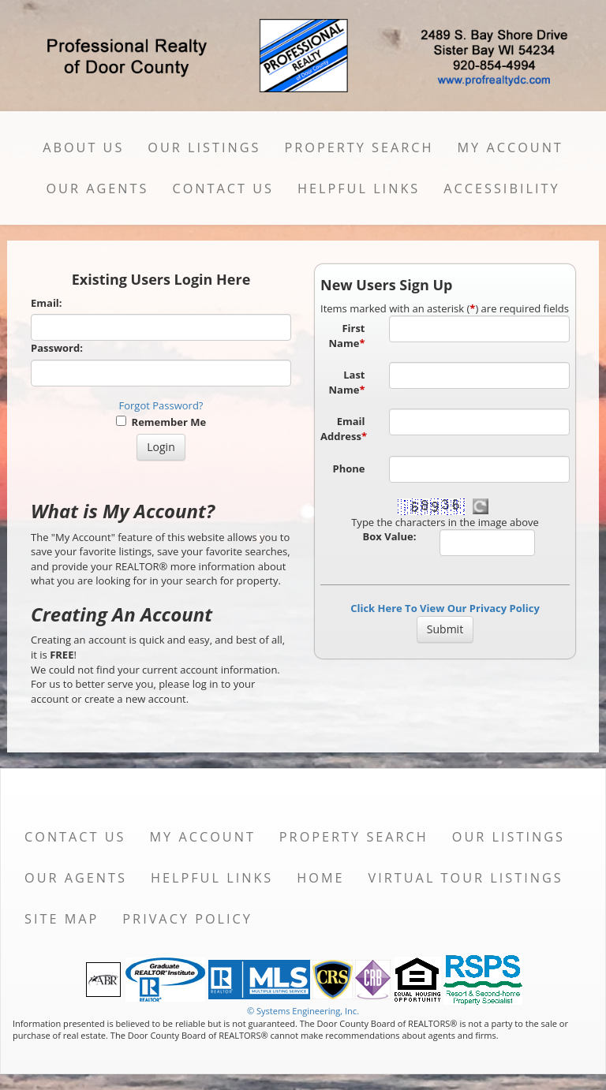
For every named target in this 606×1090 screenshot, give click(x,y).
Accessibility (501, 188)
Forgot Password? (161, 405)
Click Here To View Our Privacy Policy (445, 608)
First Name (347, 335)
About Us (83, 147)
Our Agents (97, 188)
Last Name (347, 382)
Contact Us (223, 188)
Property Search (358, 147)
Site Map (61, 919)
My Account (510, 147)
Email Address (343, 428)
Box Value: (390, 536)
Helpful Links (358, 188)
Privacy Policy (187, 919)
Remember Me (161, 422)
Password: (57, 348)
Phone (349, 468)
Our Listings (204, 147)
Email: (46, 303)
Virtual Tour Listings (465, 878)
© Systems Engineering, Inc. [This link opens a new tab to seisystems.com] (303, 1011)
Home (320, 878)
